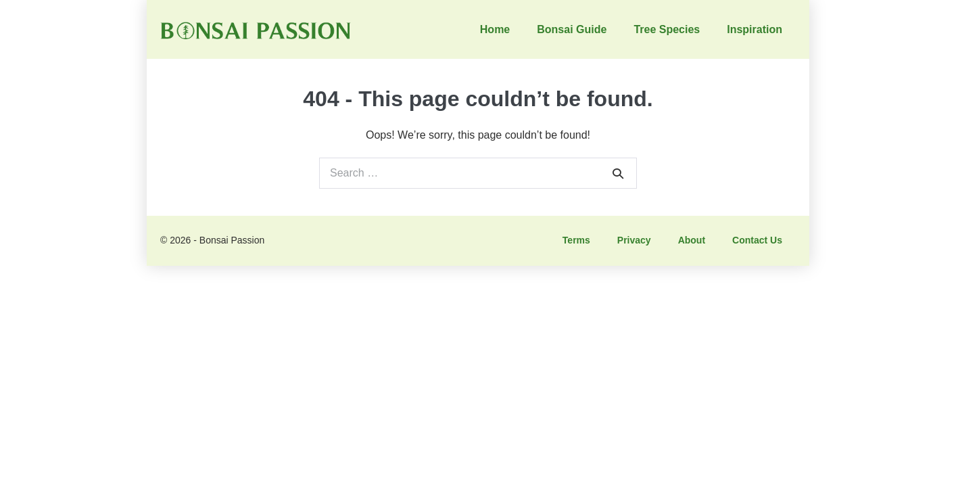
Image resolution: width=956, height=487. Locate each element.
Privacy (634, 240)
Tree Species (667, 29)
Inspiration (754, 29)
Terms (576, 240)
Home (495, 29)
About (691, 240)
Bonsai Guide (571, 29)
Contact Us (757, 240)
